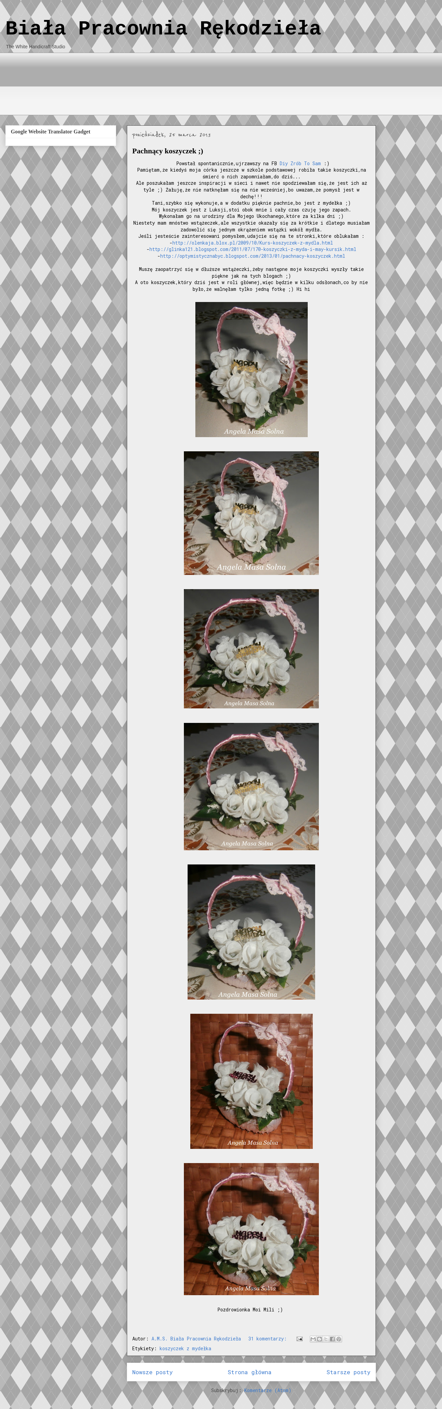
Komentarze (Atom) (268, 1390)
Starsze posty (348, 1372)
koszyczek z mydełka (185, 1348)
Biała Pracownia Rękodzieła (163, 29)
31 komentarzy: (268, 1338)
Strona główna (250, 1372)
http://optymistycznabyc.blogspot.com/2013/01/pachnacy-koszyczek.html (252, 256)
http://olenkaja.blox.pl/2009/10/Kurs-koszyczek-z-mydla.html (252, 243)
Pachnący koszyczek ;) (167, 151)
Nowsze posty (152, 1372)
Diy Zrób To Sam (300, 163)
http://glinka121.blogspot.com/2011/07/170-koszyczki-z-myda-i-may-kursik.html (252, 249)
